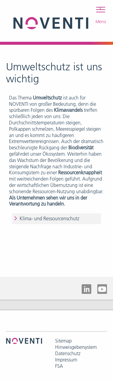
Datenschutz (67, 353)
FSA (59, 366)
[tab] (56, 218)
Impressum (66, 360)
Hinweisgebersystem (76, 347)
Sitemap (63, 341)
